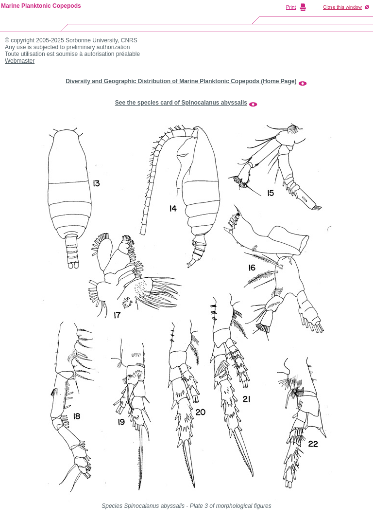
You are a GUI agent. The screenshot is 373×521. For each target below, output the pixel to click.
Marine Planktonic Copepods (41, 5)
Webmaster (19, 60)
